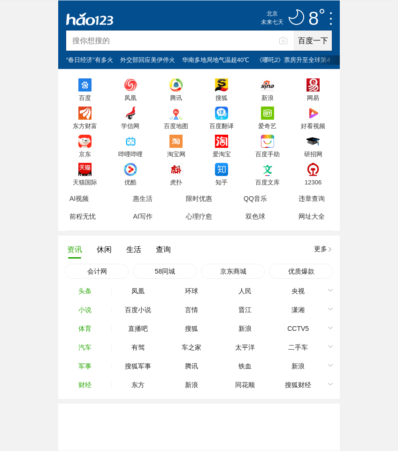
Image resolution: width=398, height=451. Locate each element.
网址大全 (311, 216)
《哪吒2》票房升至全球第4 (293, 59)
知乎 (221, 182)
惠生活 (143, 198)
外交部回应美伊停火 (147, 59)
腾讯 (176, 97)
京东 (85, 154)
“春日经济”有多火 (89, 59)
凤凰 (130, 97)
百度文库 (267, 182)
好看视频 (313, 125)
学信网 (130, 125)
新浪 (267, 97)
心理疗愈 (199, 216)
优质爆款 (301, 271)
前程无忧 (82, 216)
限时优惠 (199, 198)
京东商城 (233, 271)
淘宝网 (176, 154)
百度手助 (267, 154)
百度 (85, 97)
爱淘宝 (222, 154)
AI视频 (79, 198)
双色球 (255, 216)
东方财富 (85, 125)
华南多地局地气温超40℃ (215, 59)
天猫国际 (85, 182)
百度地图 (176, 125)
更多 (320, 248)
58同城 (165, 271)
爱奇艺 (267, 125)
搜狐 (221, 97)
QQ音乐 (255, 198)
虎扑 (176, 182)
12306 (313, 182)
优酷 (130, 182)
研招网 (313, 154)
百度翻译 (221, 125)
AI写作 (142, 216)
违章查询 (311, 198)
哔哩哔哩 (130, 154)
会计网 (97, 271)
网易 (313, 97)
